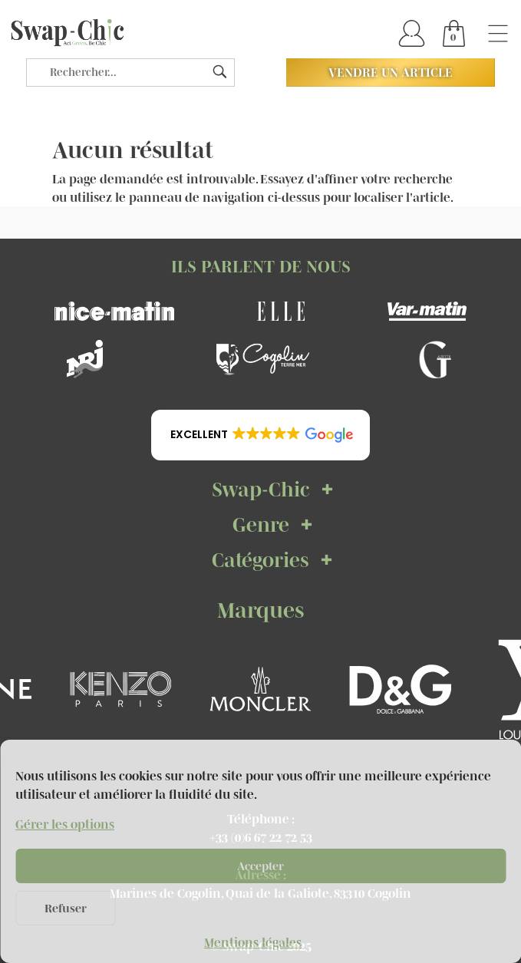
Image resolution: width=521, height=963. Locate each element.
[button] (260, 435)
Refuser (66, 908)
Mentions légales (253, 942)
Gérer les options (64, 824)
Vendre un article (390, 72)
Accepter (260, 865)
